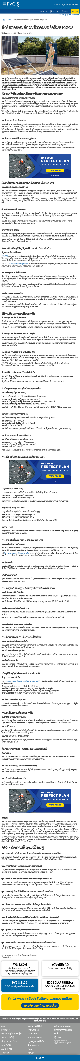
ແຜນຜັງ (31, 1053)
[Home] (4, 20)
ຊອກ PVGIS (6, 1045)
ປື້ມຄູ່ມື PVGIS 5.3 (35, 1026)
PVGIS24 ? (5, 1030)
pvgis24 (75, 11)
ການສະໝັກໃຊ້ (7, 1037)
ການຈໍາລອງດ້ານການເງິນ (40, 1006)
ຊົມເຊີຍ (57, 1037)
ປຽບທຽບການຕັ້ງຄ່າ (36, 1041)
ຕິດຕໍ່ (30, 1049)
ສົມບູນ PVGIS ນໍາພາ (9, 1041)
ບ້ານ (3, 1026)
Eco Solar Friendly (35, 1037)
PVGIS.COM (32, 1033)
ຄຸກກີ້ (56, 1033)
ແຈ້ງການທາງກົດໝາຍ (63, 1030)
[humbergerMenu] (4, 4)
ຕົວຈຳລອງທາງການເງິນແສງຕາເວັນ (16, 553)
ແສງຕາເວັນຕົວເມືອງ (62, 1026)
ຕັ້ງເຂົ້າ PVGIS (6, 1049)
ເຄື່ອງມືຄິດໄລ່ (33, 1030)
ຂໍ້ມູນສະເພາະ (33, 1045)
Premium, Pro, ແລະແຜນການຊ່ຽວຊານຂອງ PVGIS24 (22, 681)
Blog (9, 20)
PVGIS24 (4, 256)
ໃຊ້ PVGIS (5, 1053)
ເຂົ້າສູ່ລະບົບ (64, 11)
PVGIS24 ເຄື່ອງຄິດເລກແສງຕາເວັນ (16, 264)
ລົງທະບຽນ (54, 11)
